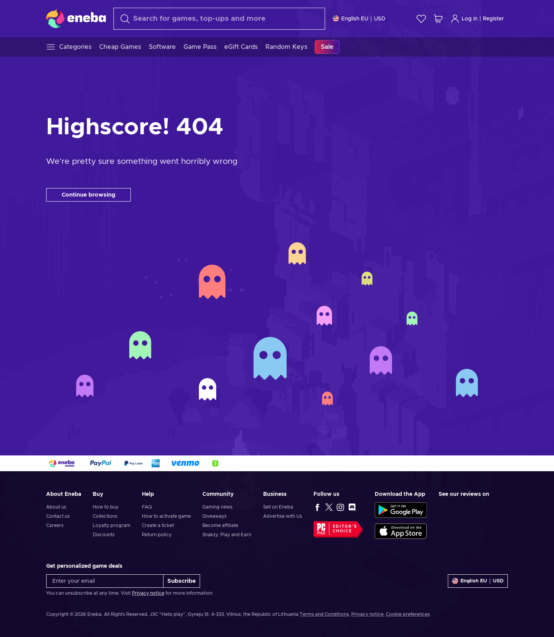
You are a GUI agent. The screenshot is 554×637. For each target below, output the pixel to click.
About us (56, 507)
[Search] (219, 18)
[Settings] (359, 18)
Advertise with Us (282, 516)
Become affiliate (220, 525)
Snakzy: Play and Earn (226, 534)
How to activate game (166, 516)
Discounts (104, 534)
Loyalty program (111, 525)
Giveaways (214, 516)
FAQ (147, 507)
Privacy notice (148, 593)
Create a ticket (158, 525)
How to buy (105, 507)
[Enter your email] (105, 581)
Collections (105, 516)
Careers (54, 525)
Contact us (58, 516)
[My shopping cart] (438, 19)
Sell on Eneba (278, 507)
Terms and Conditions (324, 614)
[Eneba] (76, 18)
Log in (464, 18)
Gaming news (217, 507)
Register (493, 19)
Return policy (157, 534)
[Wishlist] (421, 19)
